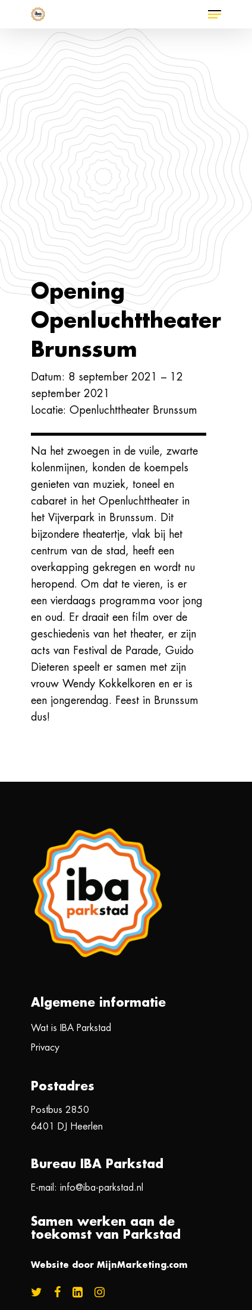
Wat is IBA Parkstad (71, 1028)
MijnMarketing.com (142, 1265)
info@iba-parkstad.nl (101, 1187)
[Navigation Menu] (214, 14)
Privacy (45, 1047)
